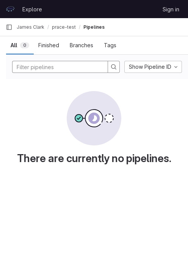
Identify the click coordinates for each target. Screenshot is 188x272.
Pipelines (94, 27)
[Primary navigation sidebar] (9, 27)
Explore (32, 9)
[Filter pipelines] (62, 66)
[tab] (20, 45)
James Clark (30, 27)
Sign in (171, 9)
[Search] (114, 67)
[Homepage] (10, 9)
